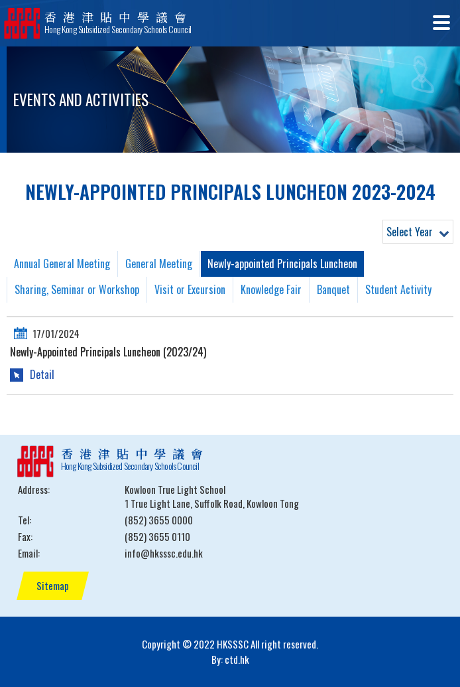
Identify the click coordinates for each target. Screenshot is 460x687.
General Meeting (158, 263)
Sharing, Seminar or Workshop (77, 289)
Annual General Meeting (62, 263)
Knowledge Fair (271, 289)
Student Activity (398, 289)
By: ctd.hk (230, 659)
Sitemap (52, 585)
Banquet (333, 289)
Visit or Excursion (189, 289)
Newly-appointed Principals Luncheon (282, 263)
